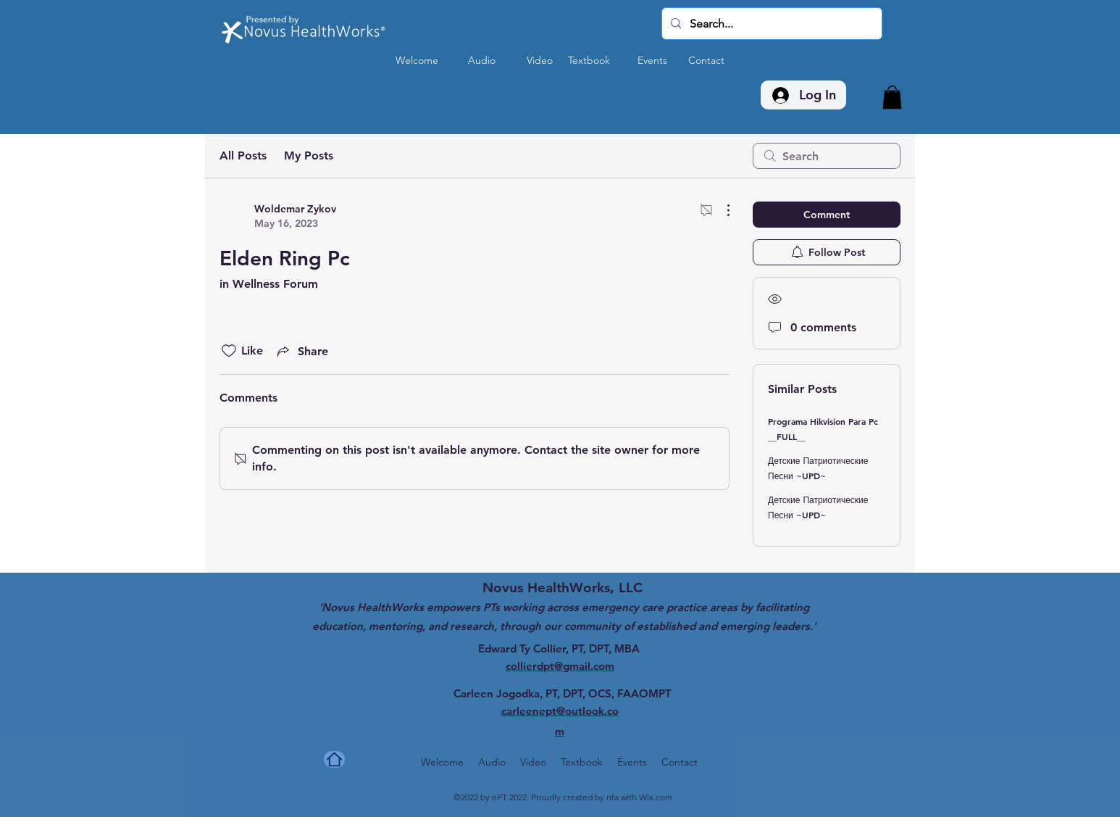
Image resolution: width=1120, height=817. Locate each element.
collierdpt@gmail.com (560, 666)
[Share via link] (301, 351)
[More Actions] (721, 210)
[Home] (334, 759)
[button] (892, 97)
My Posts (308, 155)
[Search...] (770, 23)
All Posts (243, 155)
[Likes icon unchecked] (229, 351)
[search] (826, 156)
